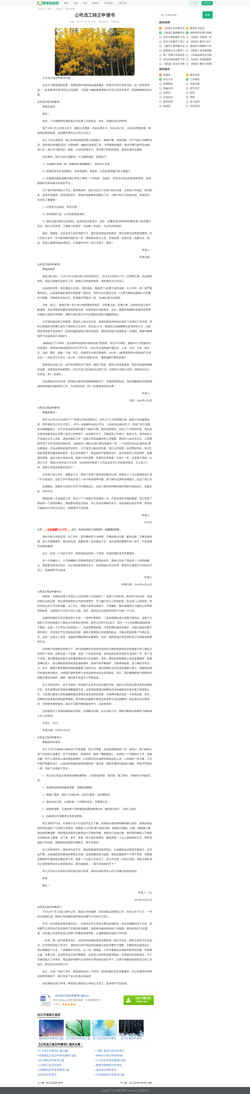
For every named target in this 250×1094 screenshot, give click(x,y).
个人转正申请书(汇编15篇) (53, 1050)
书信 (85, 3)
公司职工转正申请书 (50, 1065)
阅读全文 (103, 22)
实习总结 (195, 101)
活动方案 (195, 83)
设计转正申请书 (47, 1074)
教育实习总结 (197, 28)
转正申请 (69, 9)
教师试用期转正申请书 (108, 1065)
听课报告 (168, 83)
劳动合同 (195, 106)
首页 (66, 3)
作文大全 (168, 79)
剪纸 (192, 97)
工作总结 (108, 3)
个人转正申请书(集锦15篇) (111, 1060)
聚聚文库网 (121, 1090)
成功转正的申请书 (106, 1070)
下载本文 (114, 22)
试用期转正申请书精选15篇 (54, 1070)
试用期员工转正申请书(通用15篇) (57, 1055)
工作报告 (195, 79)
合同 (75, 3)
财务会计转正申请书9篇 (109, 1055)
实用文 (95, 3)
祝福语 (166, 106)
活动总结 (168, 97)
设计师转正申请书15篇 (51, 1060)
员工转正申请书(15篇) (140, 1083)
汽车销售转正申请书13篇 (110, 1074)
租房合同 (168, 101)
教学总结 (195, 75)
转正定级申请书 (54, 1083)
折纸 (192, 92)
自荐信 (166, 92)
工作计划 (122, 3)
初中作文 (195, 88)
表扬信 (166, 75)
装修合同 (168, 88)
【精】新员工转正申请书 (110, 1050)
